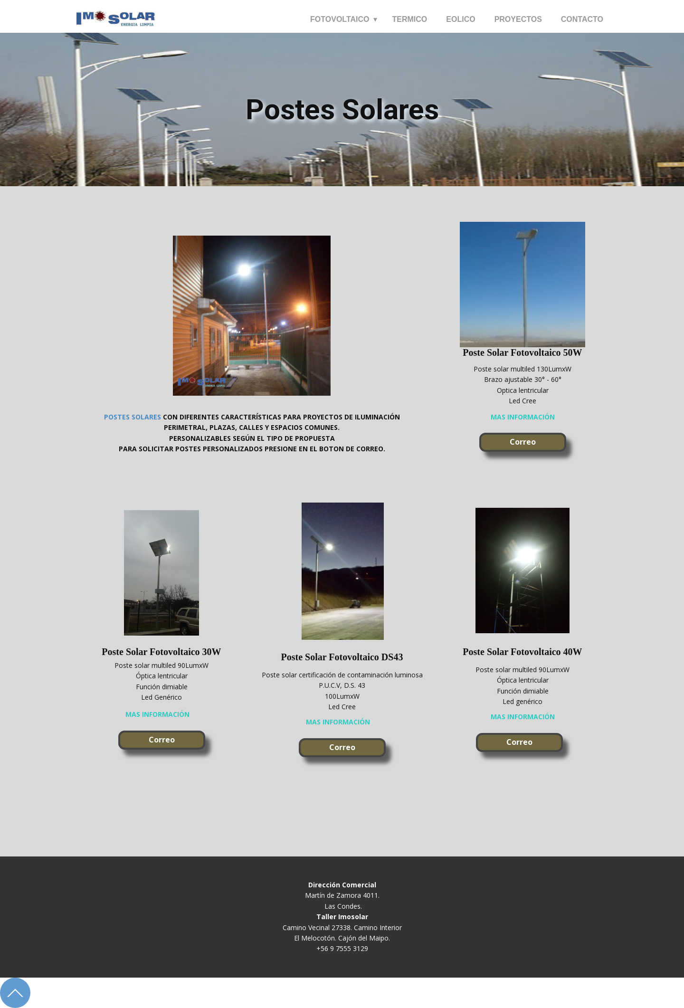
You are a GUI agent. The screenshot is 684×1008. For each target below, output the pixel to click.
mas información (523, 416)
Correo (523, 442)
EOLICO (460, 19)
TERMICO (410, 19)
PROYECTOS (518, 19)
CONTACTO (582, 19)
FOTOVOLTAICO (339, 19)
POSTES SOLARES (132, 416)
